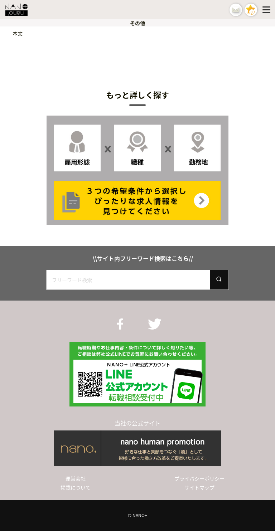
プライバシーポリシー (199, 478)
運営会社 (76, 478)
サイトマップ (199, 487)
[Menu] (268, 9)
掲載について (76, 487)
